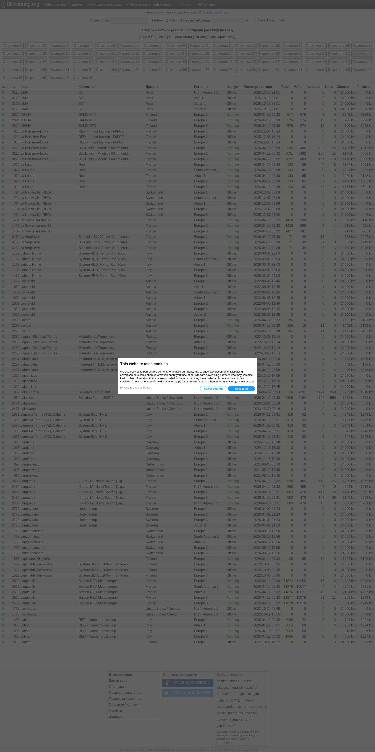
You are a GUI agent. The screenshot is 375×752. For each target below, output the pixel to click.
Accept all (241, 388)
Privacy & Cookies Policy (135, 387)
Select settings (213, 388)
